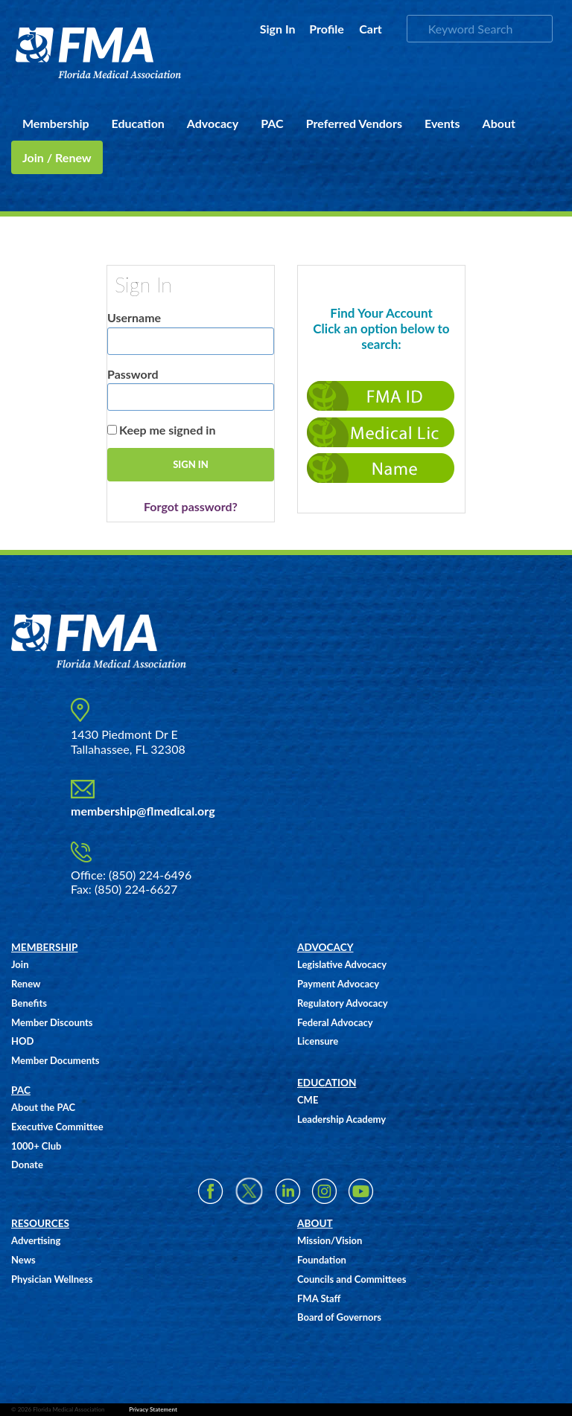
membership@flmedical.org (143, 811)
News (23, 1260)
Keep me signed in (167, 430)
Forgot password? (191, 506)
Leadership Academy (341, 1119)
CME (307, 1100)
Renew (25, 984)
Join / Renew (57, 157)
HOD (22, 1041)
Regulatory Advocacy (342, 1003)
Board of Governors (339, 1317)
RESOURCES (40, 1223)
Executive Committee (57, 1127)
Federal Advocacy (335, 1022)
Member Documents (55, 1060)
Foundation (321, 1260)
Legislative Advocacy (342, 964)
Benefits (29, 1003)
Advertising (35, 1240)
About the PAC (43, 1107)
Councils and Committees (351, 1279)
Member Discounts (52, 1022)
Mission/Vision (329, 1240)
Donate (27, 1164)
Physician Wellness (51, 1279)
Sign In (278, 29)
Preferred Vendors (354, 123)
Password (133, 374)
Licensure (317, 1041)
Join (19, 964)
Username (134, 317)
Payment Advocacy (338, 984)
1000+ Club (36, 1146)
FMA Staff (318, 1298)
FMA (98, 53)
